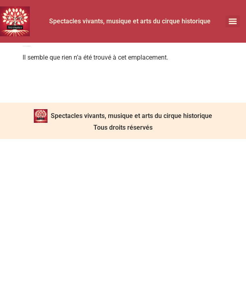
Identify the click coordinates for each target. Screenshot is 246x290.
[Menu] (232, 21)
